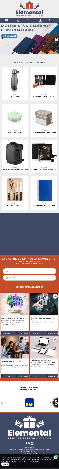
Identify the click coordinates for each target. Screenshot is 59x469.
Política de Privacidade (33, 461)
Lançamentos (18, 62)
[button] (2, 39)
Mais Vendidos (40, 62)
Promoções (29, 62)
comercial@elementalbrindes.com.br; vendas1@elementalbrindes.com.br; (29, 450)
